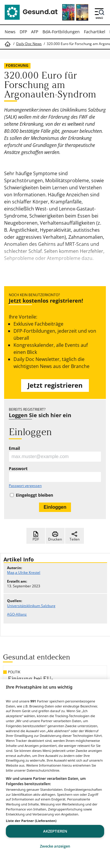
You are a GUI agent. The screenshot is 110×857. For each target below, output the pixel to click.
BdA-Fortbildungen (61, 31)
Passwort (18, 469)
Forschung (17, 65)
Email (14, 448)
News (10, 31)
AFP (34, 31)
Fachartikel (94, 31)
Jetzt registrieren (55, 385)
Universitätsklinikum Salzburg (31, 605)
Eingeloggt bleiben (34, 495)
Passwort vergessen (25, 486)
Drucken (55, 536)
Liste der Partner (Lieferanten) (31, 820)
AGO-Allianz (17, 614)
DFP (23, 31)
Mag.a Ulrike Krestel (23, 572)
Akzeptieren (55, 831)
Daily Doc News (29, 44)
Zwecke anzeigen (55, 846)
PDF (35, 536)
